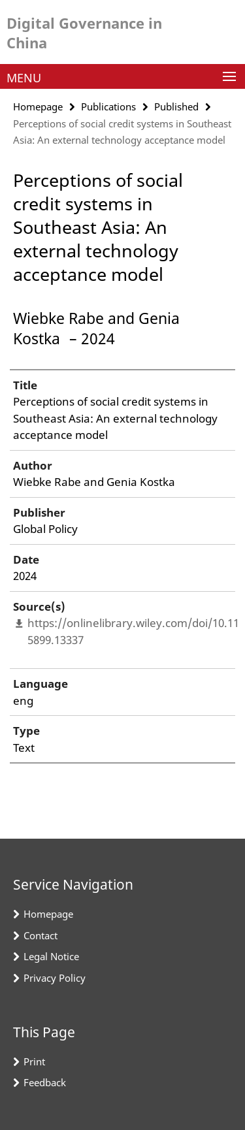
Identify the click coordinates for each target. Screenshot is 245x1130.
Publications (108, 106)
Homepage (38, 106)
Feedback (45, 1082)
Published (176, 106)
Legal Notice (51, 956)
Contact (40, 935)
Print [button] (34, 1061)
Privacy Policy (55, 977)
